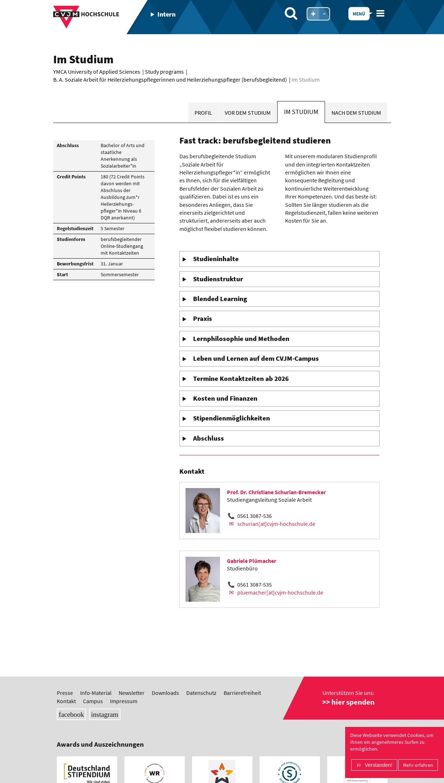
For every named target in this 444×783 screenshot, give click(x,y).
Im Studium (301, 112)
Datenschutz (201, 692)
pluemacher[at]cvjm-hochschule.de (280, 592)
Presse (65, 692)
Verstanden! (379, 765)
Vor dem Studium (248, 112)
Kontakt (66, 701)
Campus (93, 701)
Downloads (165, 692)
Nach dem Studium (356, 112)
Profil (203, 112)
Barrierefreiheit (242, 692)
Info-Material (95, 692)
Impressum (123, 701)
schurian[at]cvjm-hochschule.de (276, 523)
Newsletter (132, 692)
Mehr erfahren (418, 765)
